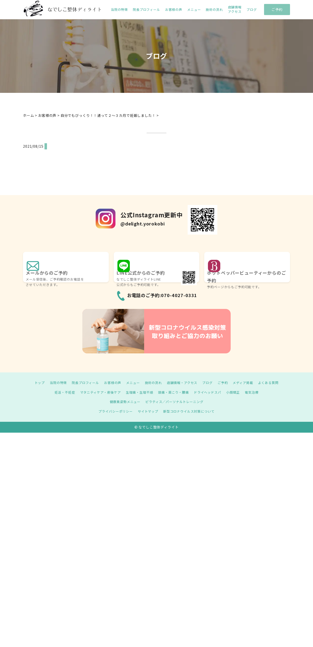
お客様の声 (173, 9)
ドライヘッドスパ (210, 392)
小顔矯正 (237, 392)
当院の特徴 (119, 9)
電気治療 (257, 392)
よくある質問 (275, 382)
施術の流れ (214, 9)
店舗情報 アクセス (235, 9)
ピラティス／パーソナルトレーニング (175, 401)
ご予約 (277, 9)
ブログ (251, 9)
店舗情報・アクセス (183, 382)
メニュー (194, 9)
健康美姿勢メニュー (123, 401)
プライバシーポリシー (113, 411)
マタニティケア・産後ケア (97, 392)
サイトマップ (147, 411)
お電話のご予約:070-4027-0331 (162, 295)
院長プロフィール (146, 9)
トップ (33, 382)
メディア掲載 (248, 382)
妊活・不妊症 (59, 392)
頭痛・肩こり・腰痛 (174, 392)
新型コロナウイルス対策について (190, 411)
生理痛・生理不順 (138, 392)
